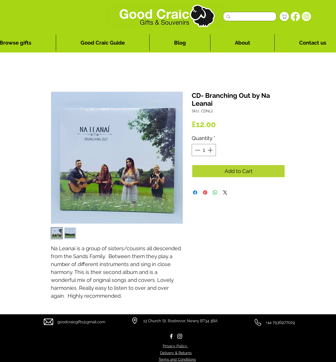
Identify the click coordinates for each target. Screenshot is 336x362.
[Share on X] (225, 192)
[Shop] (284, 16)
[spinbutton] (203, 150)
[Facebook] (295, 16)
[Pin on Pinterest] (205, 192)
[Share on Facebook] (195, 192)
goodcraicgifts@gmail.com (81, 322)
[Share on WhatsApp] (215, 192)
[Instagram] (306, 16)
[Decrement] (196, 150)
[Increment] (210, 150)
